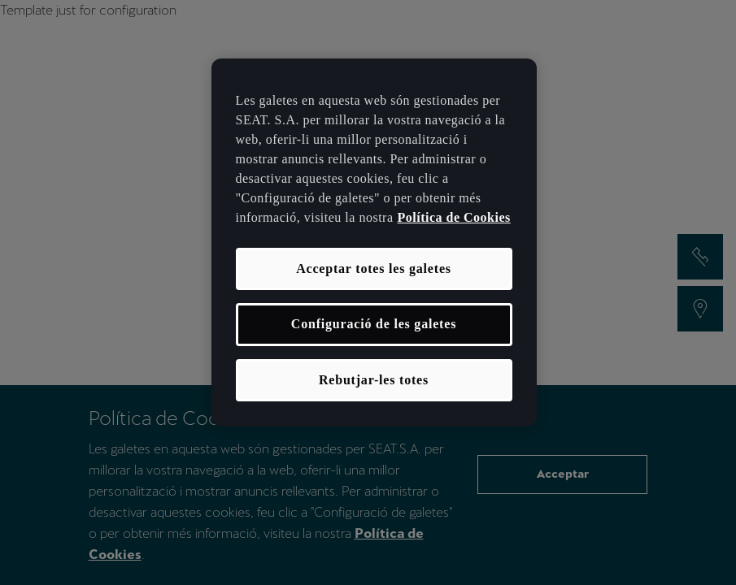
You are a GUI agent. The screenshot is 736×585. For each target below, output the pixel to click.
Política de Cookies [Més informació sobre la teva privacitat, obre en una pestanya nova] (454, 217)
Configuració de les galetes (373, 324)
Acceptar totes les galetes (373, 268)
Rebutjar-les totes (374, 380)
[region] (374, 242)
